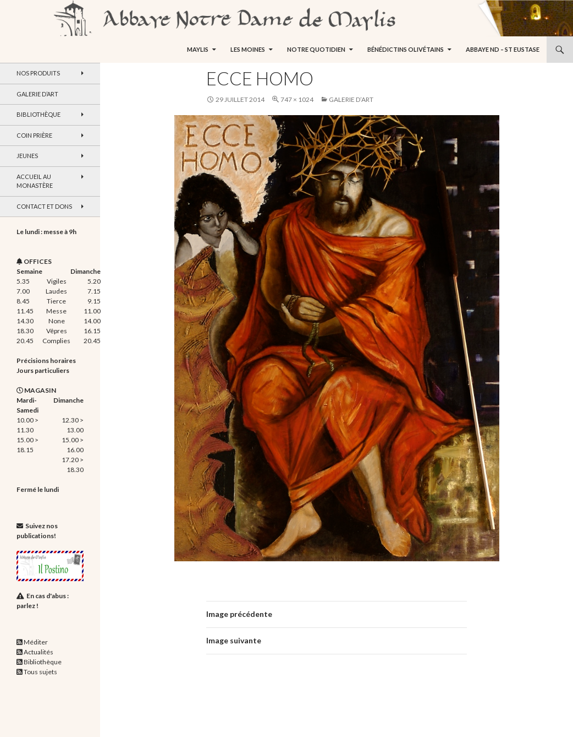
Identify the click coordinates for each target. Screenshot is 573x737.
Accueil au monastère (34, 181)
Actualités (38, 652)
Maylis (197, 49)
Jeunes (27, 155)
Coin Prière (34, 135)
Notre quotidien (316, 49)
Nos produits (38, 73)
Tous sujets (40, 672)
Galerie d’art (351, 99)
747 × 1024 (296, 99)
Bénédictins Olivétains (405, 49)
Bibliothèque (38, 114)
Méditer (36, 642)
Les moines (247, 49)
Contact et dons (44, 206)
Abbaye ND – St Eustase (502, 49)
